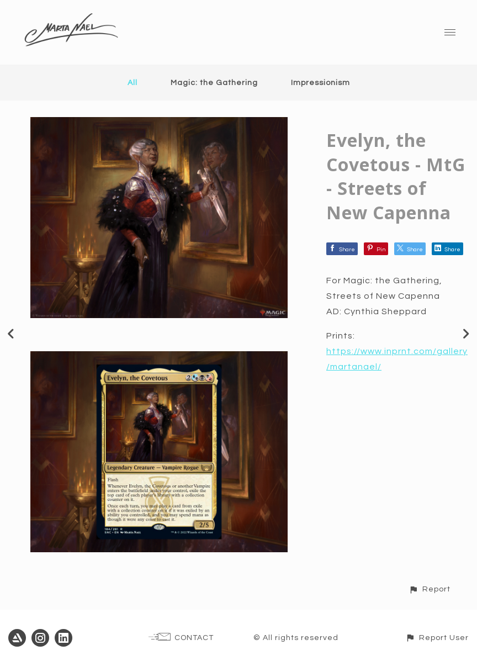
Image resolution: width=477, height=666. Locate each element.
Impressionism (320, 83)
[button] (429, 589)
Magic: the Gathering (214, 83)
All (132, 83)
